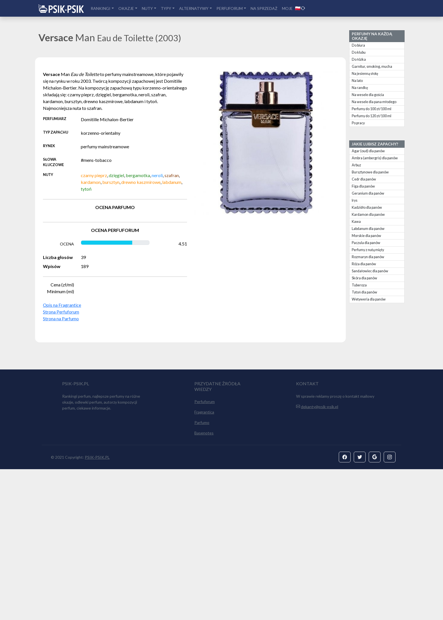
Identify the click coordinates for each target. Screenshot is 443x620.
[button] (345, 607)
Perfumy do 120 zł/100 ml (371, 116)
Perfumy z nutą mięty (368, 250)
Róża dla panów (364, 264)
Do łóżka (359, 59)
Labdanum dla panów (368, 229)
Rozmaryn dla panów (368, 257)
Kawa (356, 221)
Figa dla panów (363, 186)
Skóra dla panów (364, 278)
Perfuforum (204, 552)
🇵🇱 (300, 8)
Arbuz (356, 165)
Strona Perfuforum (61, 311)
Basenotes (204, 583)
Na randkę (360, 88)
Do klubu (359, 52)
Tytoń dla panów (364, 292)
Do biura (358, 45)
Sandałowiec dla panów (370, 271)
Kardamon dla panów (368, 214)
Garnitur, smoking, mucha (372, 66)
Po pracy (358, 123)
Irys (354, 200)
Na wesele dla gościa (368, 95)
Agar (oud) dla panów (368, 151)
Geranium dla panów (368, 193)
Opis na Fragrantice (62, 305)
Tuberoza (359, 285)
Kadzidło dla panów (367, 207)
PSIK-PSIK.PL (97, 608)
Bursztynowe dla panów (370, 172)
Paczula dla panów (366, 243)
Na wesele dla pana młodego (374, 102)
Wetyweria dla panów (369, 299)
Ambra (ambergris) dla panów (375, 158)
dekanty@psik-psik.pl (319, 557)
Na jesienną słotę (365, 73)
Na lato (357, 81)
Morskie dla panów (366, 236)
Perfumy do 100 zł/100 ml (371, 109)
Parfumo (201, 573)
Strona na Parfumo (61, 318)
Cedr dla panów (364, 179)
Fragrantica (204, 562)
